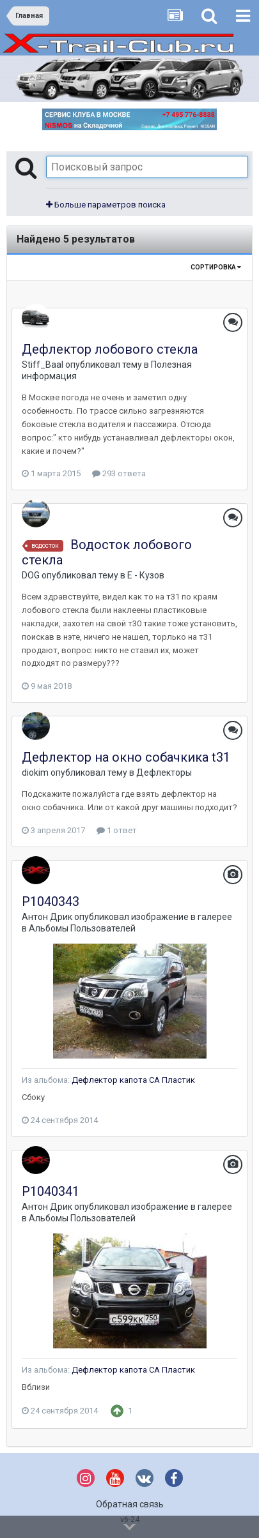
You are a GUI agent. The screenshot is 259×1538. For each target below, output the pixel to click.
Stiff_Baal (42, 364)
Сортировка (216, 267)
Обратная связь (130, 1504)
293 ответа (119, 473)
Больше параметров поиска (106, 204)
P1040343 (50, 901)
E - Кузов (145, 575)
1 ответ (117, 830)
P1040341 (50, 1191)
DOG (31, 575)
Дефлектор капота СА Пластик (133, 1080)
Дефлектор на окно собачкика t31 (126, 757)
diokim (35, 772)
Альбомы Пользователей (82, 928)
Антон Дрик (47, 917)
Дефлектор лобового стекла (110, 349)
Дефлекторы (164, 772)
